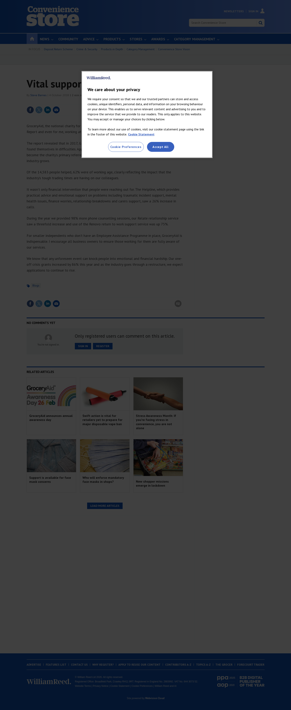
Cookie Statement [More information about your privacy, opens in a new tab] (141, 134)
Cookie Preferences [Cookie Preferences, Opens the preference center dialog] (125, 147)
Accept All (160, 147)
